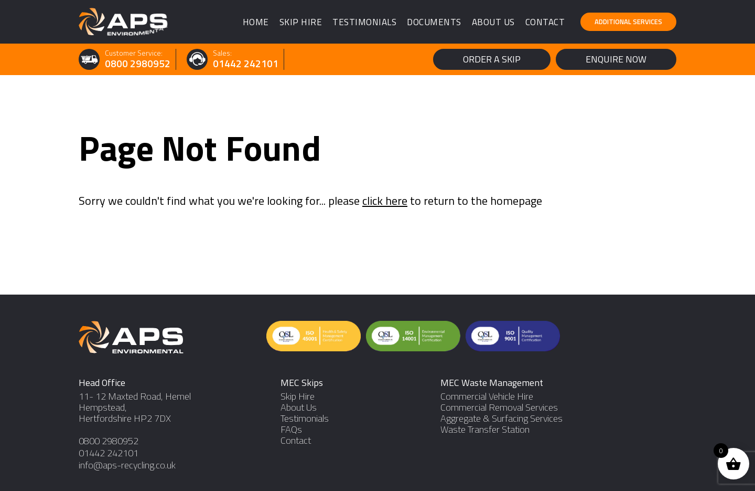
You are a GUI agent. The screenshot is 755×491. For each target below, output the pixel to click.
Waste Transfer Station (485, 429)
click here (384, 201)
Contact (545, 22)
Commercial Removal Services (499, 407)
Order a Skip (492, 59)
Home (256, 22)
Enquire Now (616, 59)
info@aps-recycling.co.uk (127, 465)
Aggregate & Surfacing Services (501, 418)
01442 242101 (245, 64)
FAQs (291, 429)
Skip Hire (300, 22)
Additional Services (628, 21)
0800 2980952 (137, 64)
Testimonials (364, 22)
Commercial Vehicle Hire (486, 396)
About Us (493, 22)
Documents (434, 22)
